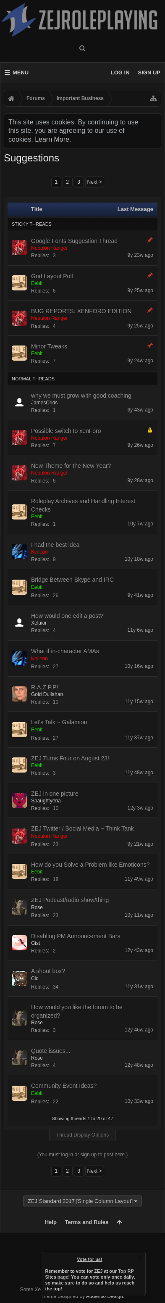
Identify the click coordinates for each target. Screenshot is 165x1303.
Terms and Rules (87, 1222)
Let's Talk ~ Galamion (59, 722)
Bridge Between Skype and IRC (72, 579)
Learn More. (53, 139)
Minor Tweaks (49, 346)
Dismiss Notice (139, 1257)
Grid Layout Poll (52, 276)
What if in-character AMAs (65, 651)
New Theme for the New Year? (71, 465)
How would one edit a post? (67, 615)
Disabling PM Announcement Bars (75, 936)
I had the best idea (55, 544)
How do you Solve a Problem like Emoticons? (90, 864)
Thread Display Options (82, 1135)
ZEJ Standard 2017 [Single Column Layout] (80, 1201)
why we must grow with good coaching (81, 395)
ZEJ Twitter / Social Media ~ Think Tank (82, 828)
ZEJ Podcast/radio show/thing (70, 900)
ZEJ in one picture (55, 793)
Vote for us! (89, 1259)
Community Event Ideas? (64, 1085)
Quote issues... (50, 1050)
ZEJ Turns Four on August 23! (70, 758)
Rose (37, 907)
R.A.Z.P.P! (44, 687)
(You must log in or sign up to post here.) (82, 1155)
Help (51, 1222)
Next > (94, 182)
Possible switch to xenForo (66, 430)
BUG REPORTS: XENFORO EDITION (81, 311)
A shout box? (48, 971)
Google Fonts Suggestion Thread (74, 240)
